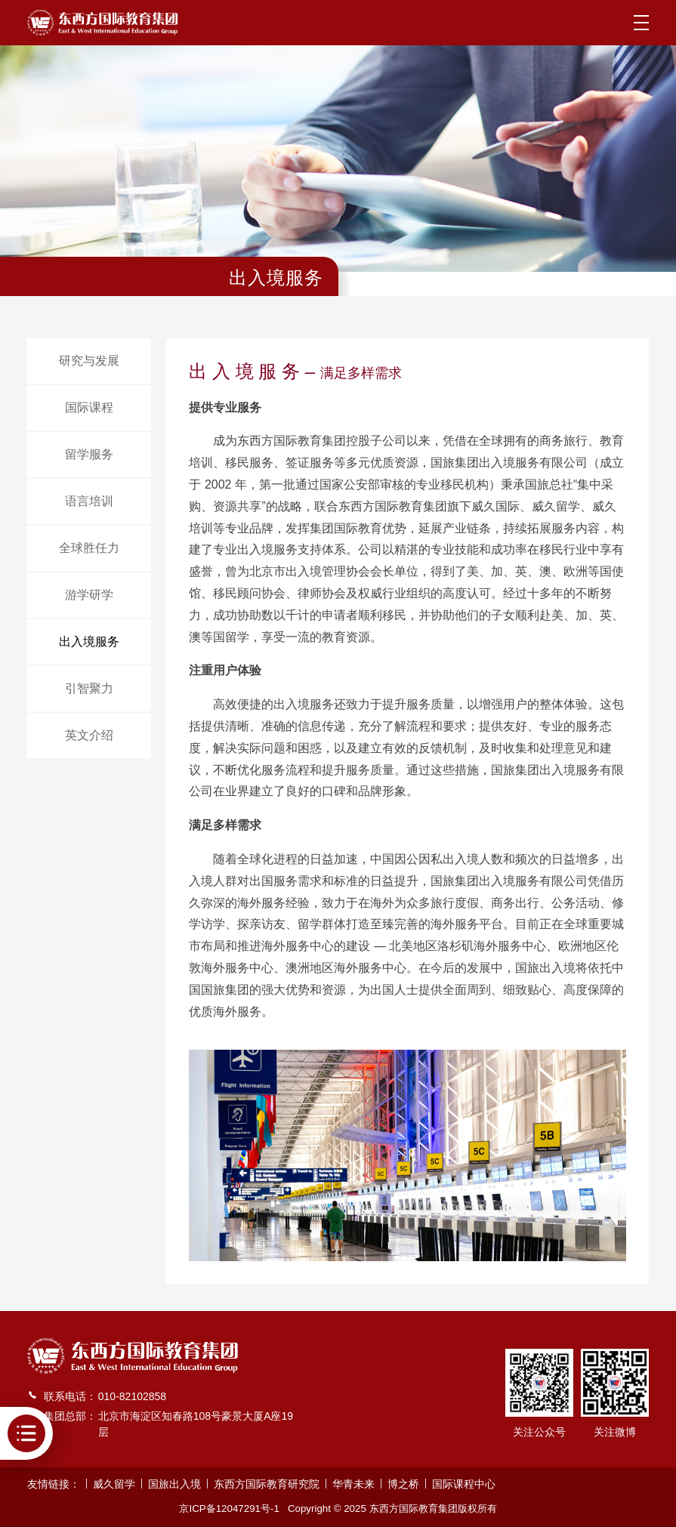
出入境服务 (89, 641)
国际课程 (89, 407)
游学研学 (89, 594)
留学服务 (89, 454)
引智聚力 (89, 688)
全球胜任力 (89, 547)
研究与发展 (89, 360)
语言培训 (89, 501)
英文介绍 (89, 735)
